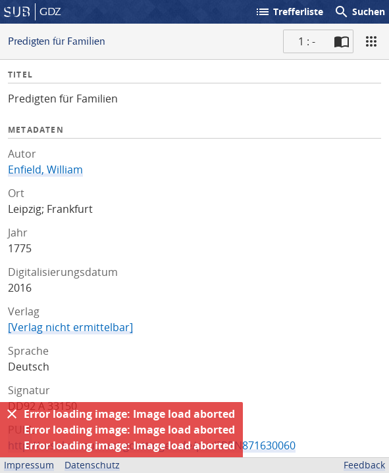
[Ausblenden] (12, 414)
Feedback (364, 465)
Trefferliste (289, 12)
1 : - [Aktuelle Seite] (306, 41)
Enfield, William (45, 169)
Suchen (359, 12)
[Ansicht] (371, 41)
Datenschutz (92, 465)
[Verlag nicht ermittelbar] (70, 327)
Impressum (29, 465)
